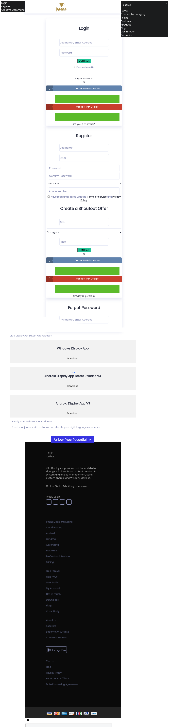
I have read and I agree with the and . (85, 198)
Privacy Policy (54, 672)
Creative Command (13, 10)
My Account (53, 588)
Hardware (51, 550)
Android (50, 533)
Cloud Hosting (54, 527)
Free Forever (53, 571)
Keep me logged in (85, 67)
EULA (48, 667)
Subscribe (126, 35)
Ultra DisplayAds (58, 486)
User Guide (52, 582)
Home (124, 11)
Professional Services (58, 556)
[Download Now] (73, 351)
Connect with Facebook (87, 88)
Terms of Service (97, 196)
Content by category (133, 14)
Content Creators (56, 637)
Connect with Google (87, 106)
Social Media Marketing (59, 521)
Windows (51, 539)
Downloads (52, 599)
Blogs (49, 605)
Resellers (51, 626)
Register (6, 6)
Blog (123, 28)
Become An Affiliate (57, 631)
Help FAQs (51, 576)
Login (4, 3)
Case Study (52, 611)
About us (126, 24)
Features (126, 21)
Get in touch (128, 31)
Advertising (52, 544)
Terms (49, 661)
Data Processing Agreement (62, 684)
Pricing (124, 17)
